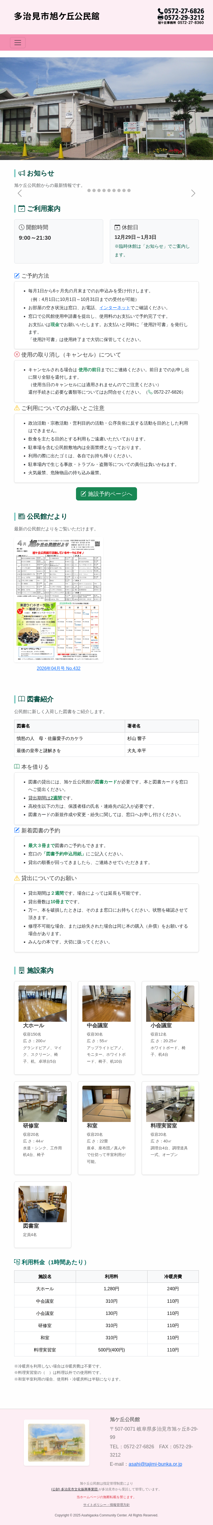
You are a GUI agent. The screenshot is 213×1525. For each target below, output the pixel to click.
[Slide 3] (94, 190)
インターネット (114, 307)
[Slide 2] (89, 190)
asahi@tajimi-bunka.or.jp (155, 1464)
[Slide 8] (119, 190)
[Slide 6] (109, 190)
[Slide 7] (114, 190)
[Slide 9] (124, 190)
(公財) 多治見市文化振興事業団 (75, 1489)
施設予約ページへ (106, 494)
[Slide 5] (104, 190)
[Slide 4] (99, 190)
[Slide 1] (84, 190)
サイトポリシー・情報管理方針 (106, 1505)
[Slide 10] (129, 190)
